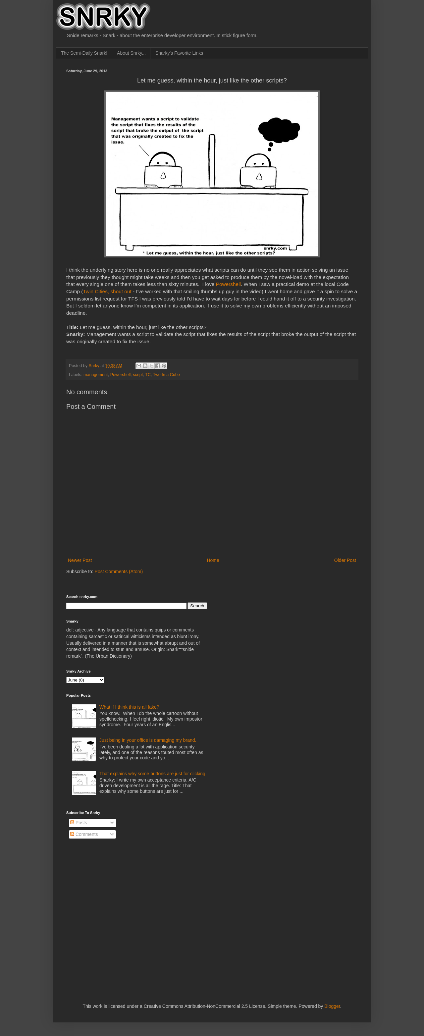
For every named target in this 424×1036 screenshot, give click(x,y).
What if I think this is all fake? (129, 707)
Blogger (332, 1006)
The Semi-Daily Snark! (84, 53)
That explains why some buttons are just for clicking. (153, 773)
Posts (78, 822)
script (138, 374)
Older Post (345, 560)
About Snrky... (131, 53)
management (95, 374)
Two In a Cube (166, 374)
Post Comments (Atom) (119, 571)
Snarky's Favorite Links (179, 53)
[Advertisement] (268, 636)
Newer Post (80, 560)
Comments (84, 834)
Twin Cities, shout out (107, 291)
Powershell (228, 284)
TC (148, 374)
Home (213, 560)
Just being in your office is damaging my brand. (147, 740)
